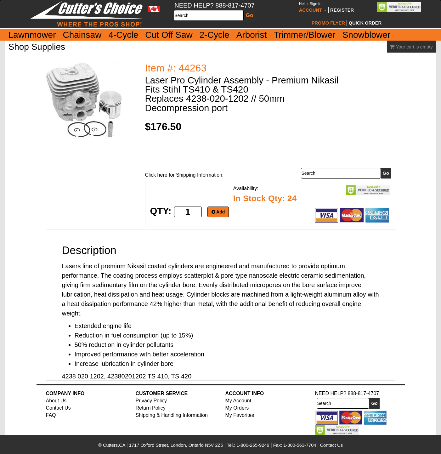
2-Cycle (214, 35)
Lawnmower (32, 35)
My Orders (237, 408)
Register (342, 10)
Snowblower (366, 35)
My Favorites (239, 415)
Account (312, 7)
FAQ (51, 415)
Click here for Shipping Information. (184, 175)
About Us (56, 400)
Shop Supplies (36, 47)
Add (218, 211)
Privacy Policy (151, 400)
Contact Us (58, 408)
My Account (238, 400)
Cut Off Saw (168, 35)
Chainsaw (82, 35)
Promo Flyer (328, 23)
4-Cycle (123, 35)
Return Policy (151, 408)
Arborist (251, 35)
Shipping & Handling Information (172, 415)
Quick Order (365, 23)
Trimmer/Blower (305, 35)
